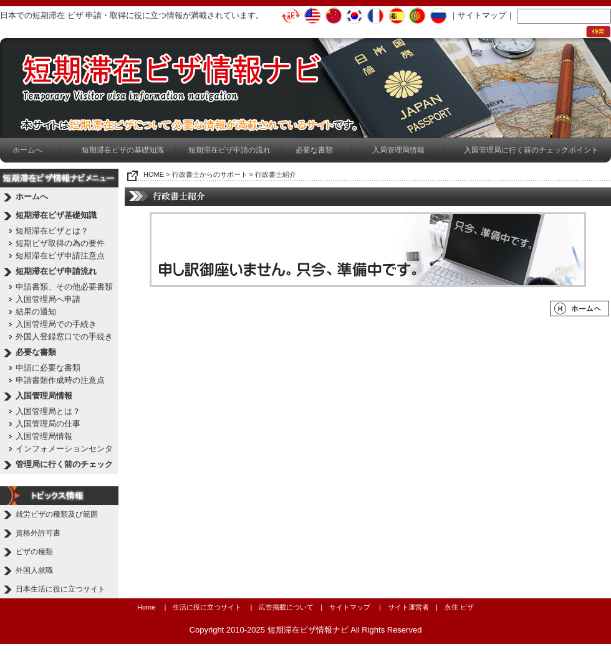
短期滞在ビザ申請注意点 (60, 255)
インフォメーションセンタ (64, 448)
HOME (153, 174)
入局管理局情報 (398, 150)
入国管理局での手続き (56, 324)
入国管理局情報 (44, 395)
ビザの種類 (34, 551)
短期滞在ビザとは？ (52, 230)
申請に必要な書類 (48, 367)
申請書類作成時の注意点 (60, 380)
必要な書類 (314, 150)
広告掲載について (286, 607)
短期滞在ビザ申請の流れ (229, 150)
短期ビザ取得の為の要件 (60, 243)
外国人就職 (34, 570)
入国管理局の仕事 (48, 423)
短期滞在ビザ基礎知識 (56, 215)
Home (146, 607)
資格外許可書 (38, 533)
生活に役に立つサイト (207, 607)
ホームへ (27, 150)
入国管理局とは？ (48, 411)
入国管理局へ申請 (48, 299)
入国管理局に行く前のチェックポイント (531, 150)
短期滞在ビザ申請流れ (56, 271)
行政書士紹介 (275, 174)
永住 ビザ (459, 607)
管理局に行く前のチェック (64, 464)
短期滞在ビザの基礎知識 (123, 150)
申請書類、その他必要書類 (64, 286)
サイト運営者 (408, 607)
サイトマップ (482, 15)
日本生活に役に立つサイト (60, 589)
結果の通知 (36, 311)
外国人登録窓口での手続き (64, 336)
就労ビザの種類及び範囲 (57, 514)
